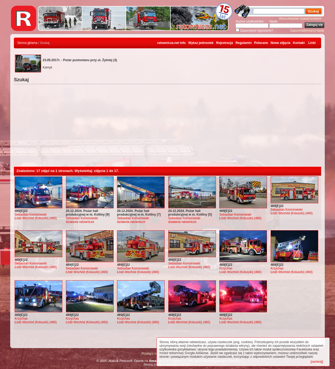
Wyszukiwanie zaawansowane (300, 18)
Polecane (261, 43)
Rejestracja (224, 43)
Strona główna (27, 43)
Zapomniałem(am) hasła (307, 30)
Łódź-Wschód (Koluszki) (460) (36, 218)
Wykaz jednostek (200, 43)
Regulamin (244, 43)
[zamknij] (317, 362)
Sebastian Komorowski (31, 214)
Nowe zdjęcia (280, 43)
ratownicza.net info (171, 43)
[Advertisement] (167, 127)
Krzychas (225, 268)
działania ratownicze (80, 222)
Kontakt (299, 43)
